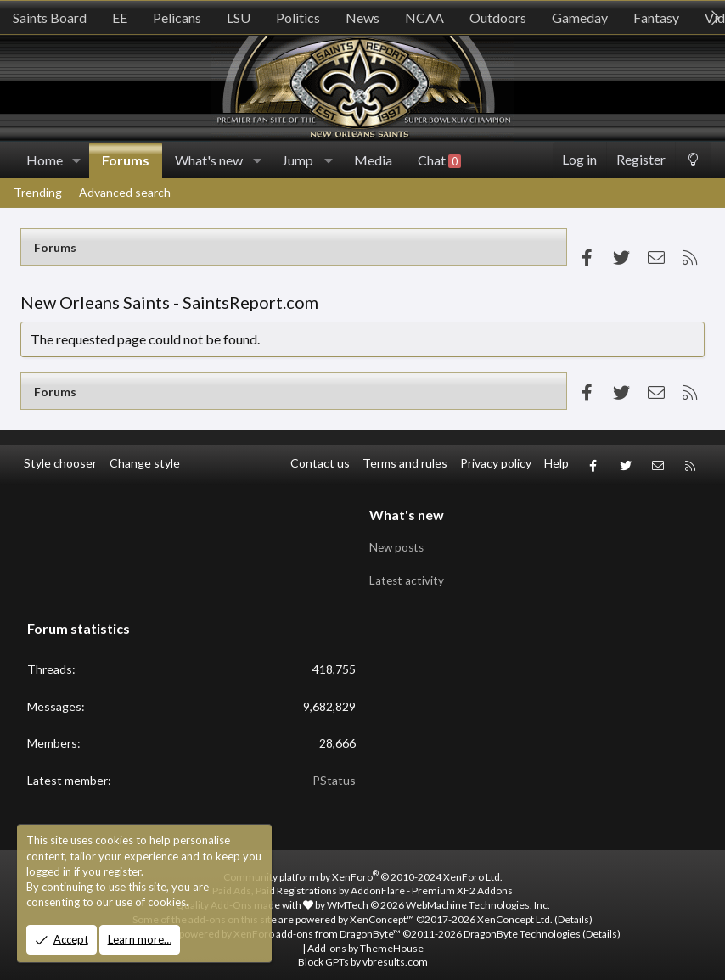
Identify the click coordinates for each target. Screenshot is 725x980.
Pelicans (177, 17)
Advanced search (125, 192)
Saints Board (50, 17)
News (362, 17)
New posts (398, 541)
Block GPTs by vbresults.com (363, 951)
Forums (125, 160)
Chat (439, 160)
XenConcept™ (382, 909)
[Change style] (693, 160)
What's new (209, 160)
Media (373, 160)
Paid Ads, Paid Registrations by (362, 880)
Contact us (320, 463)
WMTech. (438, 894)
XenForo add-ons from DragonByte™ (317, 923)
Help (556, 463)
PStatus (334, 770)
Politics (298, 17)
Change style (145, 463)
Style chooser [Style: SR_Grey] (60, 463)
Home (44, 160)
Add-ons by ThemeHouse (365, 937)
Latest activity (407, 573)
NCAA (424, 17)
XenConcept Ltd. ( (517, 909)
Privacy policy (495, 463)
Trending (38, 192)
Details (573, 909)
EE (119, 17)
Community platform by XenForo (363, 866)
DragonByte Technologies (522, 923)
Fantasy (656, 17)
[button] (77, 160)
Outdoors (497, 17)
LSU (238, 17)
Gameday (580, 17)
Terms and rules (404, 463)
